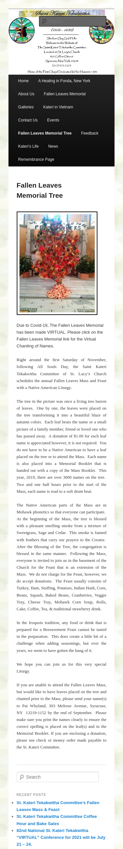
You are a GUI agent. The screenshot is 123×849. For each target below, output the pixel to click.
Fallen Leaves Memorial (65, 94)
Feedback (89, 133)
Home (23, 81)
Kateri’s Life (28, 146)
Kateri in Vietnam (58, 107)
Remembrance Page (36, 159)
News (53, 146)
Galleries (25, 107)
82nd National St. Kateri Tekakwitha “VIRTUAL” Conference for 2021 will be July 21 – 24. (61, 837)
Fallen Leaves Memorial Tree (45, 133)
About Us (26, 94)
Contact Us (27, 120)
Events (53, 120)
